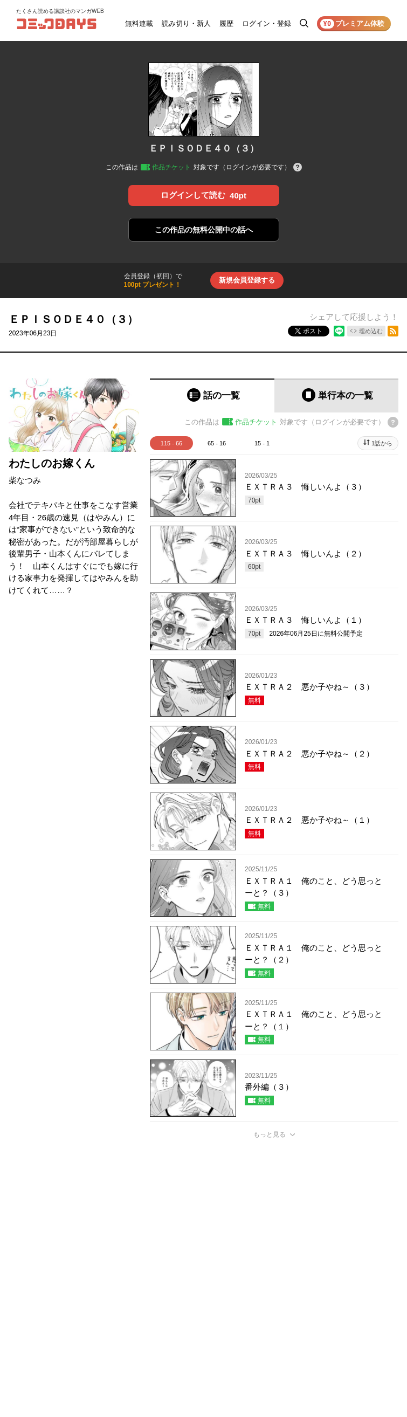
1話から (381, 443)
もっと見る (269, 1134)
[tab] (212, 395)
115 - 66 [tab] (171, 443)
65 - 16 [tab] (217, 443)
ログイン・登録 (266, 23)
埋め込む (371, 331)
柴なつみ (25, 480)
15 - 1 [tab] (262, 443)
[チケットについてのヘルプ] (297, 168)
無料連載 (139, 23)
